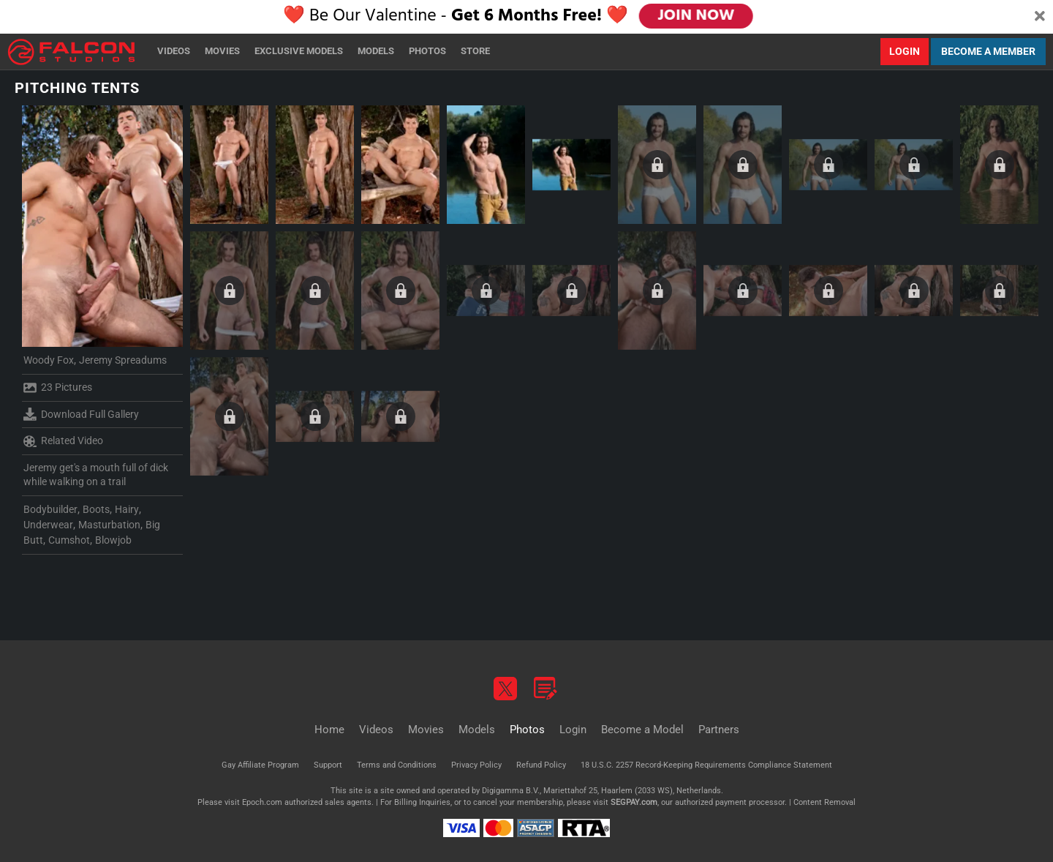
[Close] (1040, 17)
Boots (96, 509)
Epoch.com (262, 802)
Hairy (127, 509)
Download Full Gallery (81, 414)
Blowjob (113, 540)
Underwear (48, 525)
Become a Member (988, 51)
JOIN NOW (695, 16)
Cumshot (69, 540)
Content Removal (824, 802)
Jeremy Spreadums (123, 360)
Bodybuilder (50, 509)
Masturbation (109, 525)
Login (904, 51)
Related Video (63, 441)
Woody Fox (48, 360)
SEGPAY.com (634, 802)
